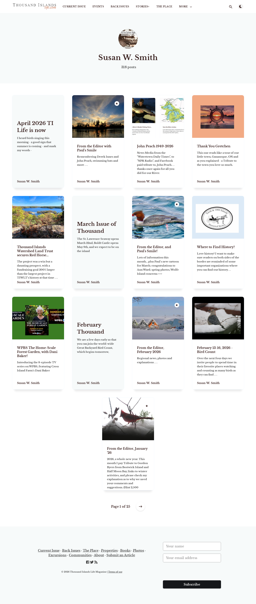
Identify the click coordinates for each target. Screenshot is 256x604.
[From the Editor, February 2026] (158, 364)
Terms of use (115, 571)
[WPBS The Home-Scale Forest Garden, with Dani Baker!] (38, 364)
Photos (138, 550)
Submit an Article (120, 555)
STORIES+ (142, 6)
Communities (80, 555)
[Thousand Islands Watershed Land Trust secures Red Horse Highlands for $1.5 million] (38, 264)
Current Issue (74, 6)
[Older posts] (140, 506)
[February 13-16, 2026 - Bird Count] (218, 364)
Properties (109, 550)
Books (125, 550)
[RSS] (96, 562)
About (99, 555)
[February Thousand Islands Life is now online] (98, 351)
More (186, 6)
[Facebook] (88, 562)
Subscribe (192, 584)
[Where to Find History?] (218, 264)
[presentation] (192, 572)
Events (98, 6)
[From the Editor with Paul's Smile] (98, 163)
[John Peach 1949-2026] (158, 163)
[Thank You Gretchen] (218, 163)
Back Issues (120, 6)
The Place (164, 6)
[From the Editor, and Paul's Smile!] (158, 264)
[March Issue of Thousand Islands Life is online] (98, 250)
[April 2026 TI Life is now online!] (38, 150)
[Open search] (231, 7)
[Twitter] (92, 562)
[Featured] (117, 103)
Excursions (57, 555)
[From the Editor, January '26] (128, 465)
